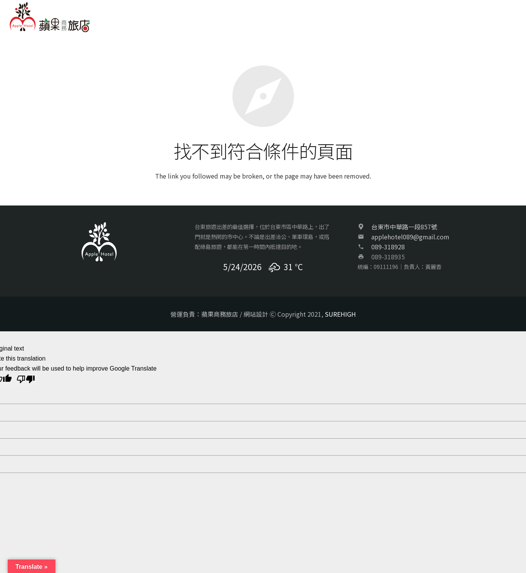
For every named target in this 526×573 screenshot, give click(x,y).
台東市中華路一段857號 (404, 226)
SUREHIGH (340, 314)
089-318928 (388, 246)
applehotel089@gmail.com (410, 236)
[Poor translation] (25, 380)
